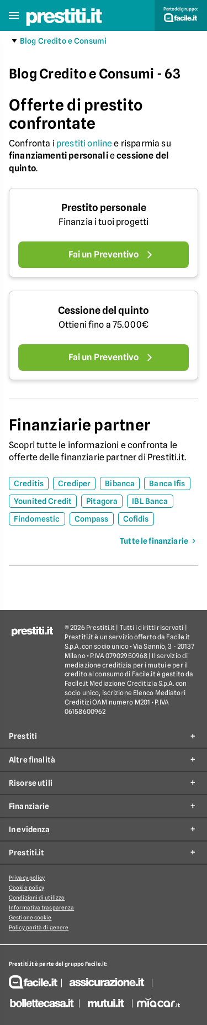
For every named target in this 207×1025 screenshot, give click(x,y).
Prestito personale (103, 207)
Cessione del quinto (103, 310)
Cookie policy (26, 887)
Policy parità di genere (38, 927)
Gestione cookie (30, 917)
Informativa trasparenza (41, 907)
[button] (14, 16)
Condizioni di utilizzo (37, 897)
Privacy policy (27, 877)
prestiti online (84, 143)
